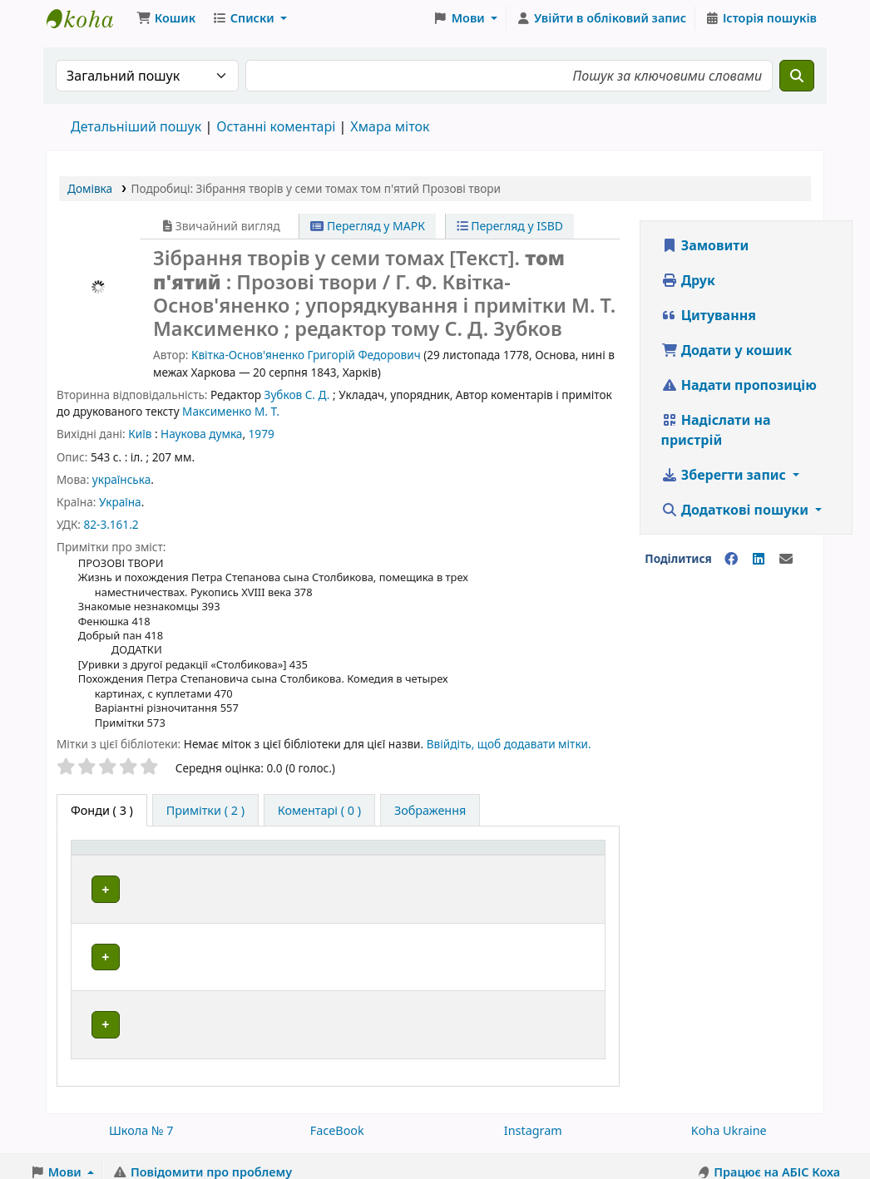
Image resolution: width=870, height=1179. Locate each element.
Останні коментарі (275, 131)
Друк (688, 285)
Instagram (533, 1118)
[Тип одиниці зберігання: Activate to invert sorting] (151, 870)
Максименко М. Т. (230, 416)
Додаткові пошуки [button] (737, 515)
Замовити (705, 250)
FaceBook (337, 1118)
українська (121, 484)
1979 (261, 438)
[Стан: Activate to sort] (571, 870)
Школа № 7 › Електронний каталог (88, 23)
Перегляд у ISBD (510, 231)
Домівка (89, 193)
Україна (120, 507)
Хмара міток (389, 131)
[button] (166, 23)
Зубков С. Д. (297, 399)
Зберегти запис (725, 480)
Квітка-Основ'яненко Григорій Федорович (306, 360)
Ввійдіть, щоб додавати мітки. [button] (509, 749)
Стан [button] (560, 879)
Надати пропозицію (739, 390)
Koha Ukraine (729, 1118)
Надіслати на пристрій (716, 435)
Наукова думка (201, 438)
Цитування (708, 320)
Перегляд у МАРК (367, 231)
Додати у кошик (727, 355)
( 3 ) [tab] (102, 815)
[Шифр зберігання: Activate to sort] (453, 870)
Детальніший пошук (136, 131)
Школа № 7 (141, 1118)
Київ (139, 438)
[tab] (205, 815)
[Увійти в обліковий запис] (601, 23)
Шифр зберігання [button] (430, 879)
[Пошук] (796, 80)
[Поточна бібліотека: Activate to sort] (299, 870)
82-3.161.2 (110, 529)
